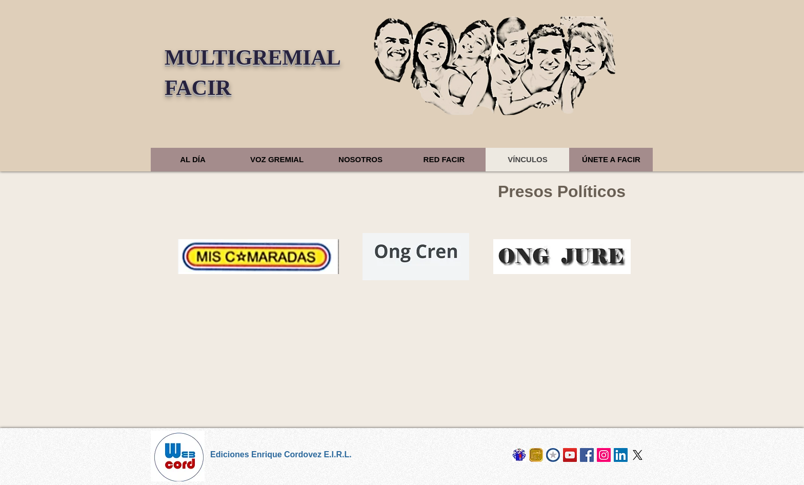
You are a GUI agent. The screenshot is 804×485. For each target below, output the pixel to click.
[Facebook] (587, 455)
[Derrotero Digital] (570, 455)
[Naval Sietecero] (536, 455)
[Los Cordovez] (519, 455)
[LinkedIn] (621, 455)
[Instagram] (604, 455)
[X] (638, 455)
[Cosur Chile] (553, 455)
